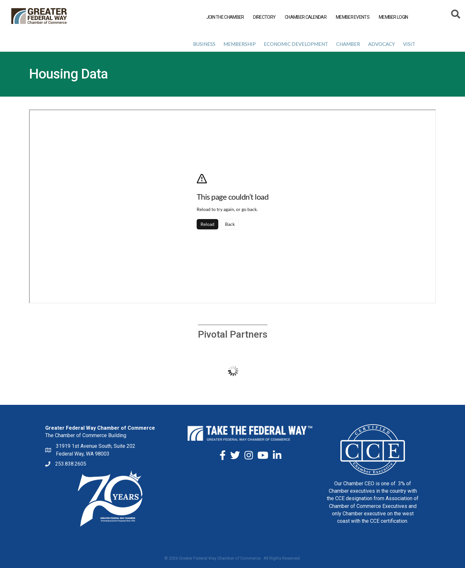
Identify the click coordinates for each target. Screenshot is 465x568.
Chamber (348, 44)
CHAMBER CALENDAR (304, 17)
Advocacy (381, 44)
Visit (409, 44)
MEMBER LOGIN (392, 17)
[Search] (454, 15)
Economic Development (296, 44)
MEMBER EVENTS (351, 17)
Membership (239, 44)
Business (204, 44)
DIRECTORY (263, 17)
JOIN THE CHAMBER (224, 17)
